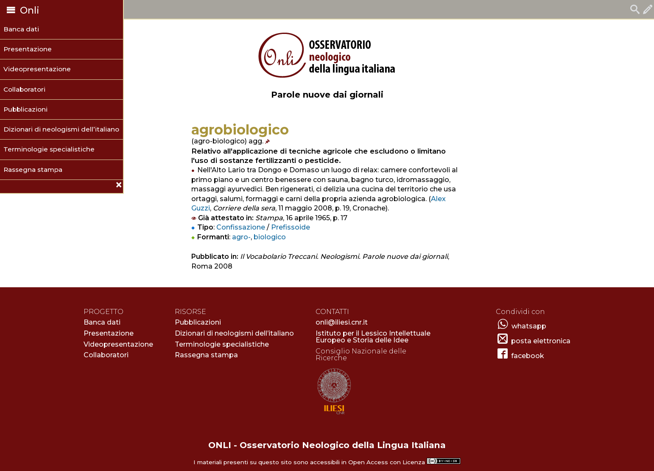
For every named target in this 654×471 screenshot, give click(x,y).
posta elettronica (540, 341)
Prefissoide (290, 227)
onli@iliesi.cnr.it (342, 322)
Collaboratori (24, 89)
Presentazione (27, 49)
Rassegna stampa (32, 169)
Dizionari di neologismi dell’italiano (61, 129)
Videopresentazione (37, 69)
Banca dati (21, 29)
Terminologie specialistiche (49, 149)
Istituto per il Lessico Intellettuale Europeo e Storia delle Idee (373, 336)
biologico (270, 237)
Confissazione (240, 227)
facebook (527, 356)
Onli (22, 10)
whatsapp (528, 326)
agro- (241, 237)
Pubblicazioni (25, 109)
